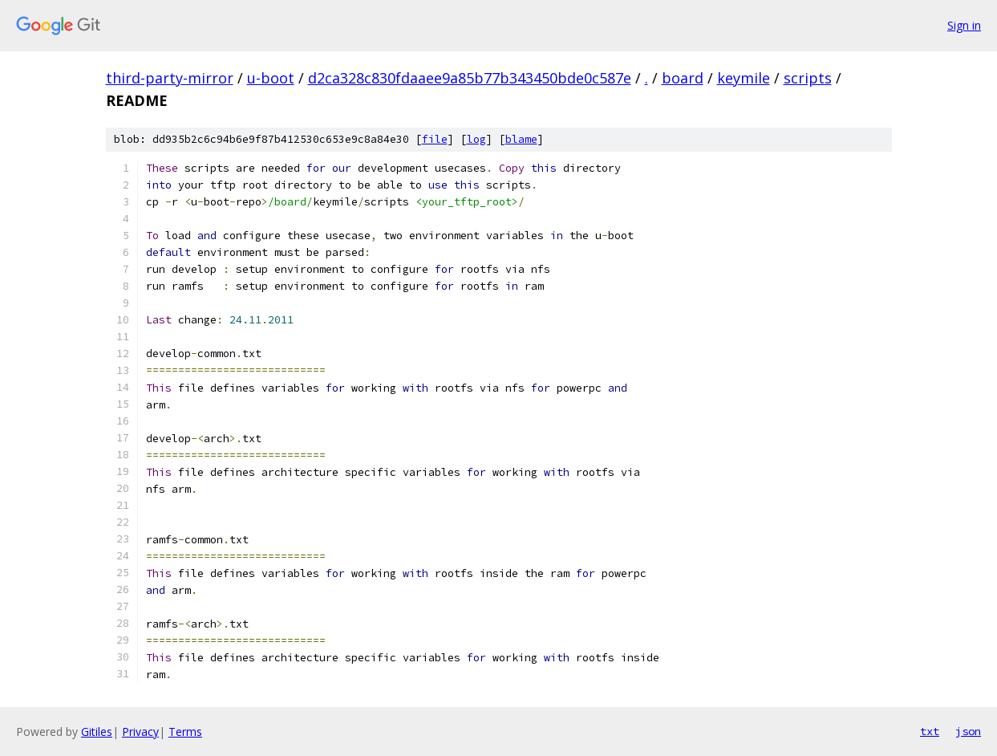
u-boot (270, 77)
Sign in (964, 25)
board (682, 77)
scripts (808, 77)
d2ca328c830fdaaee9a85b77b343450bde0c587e (469, 77)
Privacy (140, 731)
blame (521, 139)
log (476, 139)
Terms (185, 731)
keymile (743, 77)
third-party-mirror (169, 77)
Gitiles (96, 731)
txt (929, 731)
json (968, 731)
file (435, 139)
